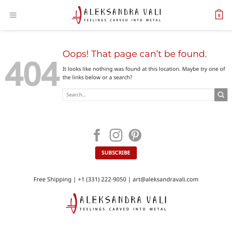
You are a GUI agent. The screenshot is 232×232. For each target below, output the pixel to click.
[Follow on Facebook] (97, 136)
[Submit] (220, 94)
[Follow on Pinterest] (135, 136)
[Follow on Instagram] (116, 136)
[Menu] (13, 15)
